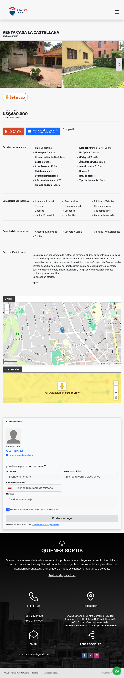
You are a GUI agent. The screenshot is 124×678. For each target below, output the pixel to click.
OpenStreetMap (114, 364)
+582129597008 (33, 620)
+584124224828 (33, 615)
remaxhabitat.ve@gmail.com (33, 654)
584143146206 (16, 451)
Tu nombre (11, 471)
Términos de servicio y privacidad (45, 525)
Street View (15, 96)
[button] (45, 84)
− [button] (7, 311)
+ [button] (7, 306)
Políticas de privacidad (62, 575)
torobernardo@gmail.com (21, 455)
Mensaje (10, 493)
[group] (31, 64)
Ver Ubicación (53, 392)
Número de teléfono (16, 482)
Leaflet (96, 364)
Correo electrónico (72, 471)
